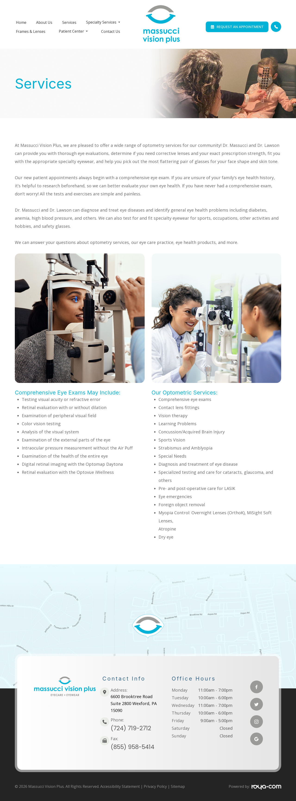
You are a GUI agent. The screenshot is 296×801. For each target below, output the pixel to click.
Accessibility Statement (120, 786)
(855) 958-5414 (132, 747)
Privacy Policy (155, 786)
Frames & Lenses (30, 31)
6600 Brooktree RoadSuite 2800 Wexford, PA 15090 (134, 703)
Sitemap (178, 786)
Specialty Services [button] (103, 22)
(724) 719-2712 (131, 728)
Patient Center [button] (73, 31)
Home (21, 22)
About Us (44, 22)
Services (69, 22)
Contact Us (110, 31)
